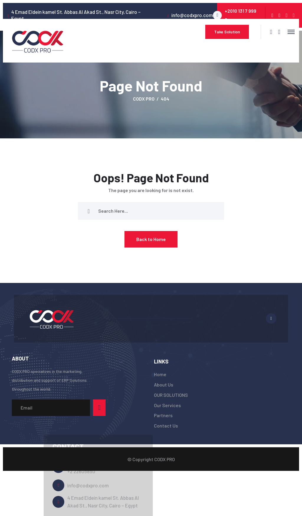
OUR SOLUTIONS (171, 395)
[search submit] (89, 211)
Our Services (167, 405)
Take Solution (227, 31)
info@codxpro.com (88, 485)
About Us (163, 384)
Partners (163, 415)
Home (160, 374)
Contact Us (166, 425)
